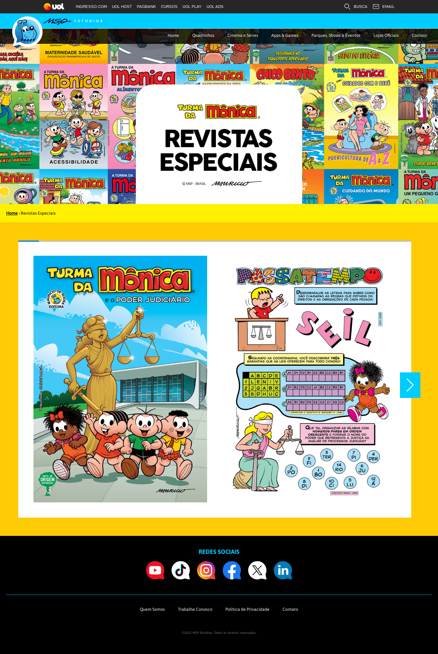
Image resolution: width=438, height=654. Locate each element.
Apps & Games (284, 35)
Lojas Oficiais (386, 35)
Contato (419, 35)
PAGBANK (146, 6)
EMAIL (383, 6)
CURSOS (169, 6)
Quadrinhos (203, 35)
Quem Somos (152, 609)
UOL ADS (215, 6)
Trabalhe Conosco (195, 609)
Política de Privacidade (247, 609)
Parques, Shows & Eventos (335, 35)
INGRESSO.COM (91, 6)
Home (173, 35)
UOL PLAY (192, 6)
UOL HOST (122, 6)
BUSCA (355, 6)
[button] (410, 385)
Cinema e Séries (243, 35)
